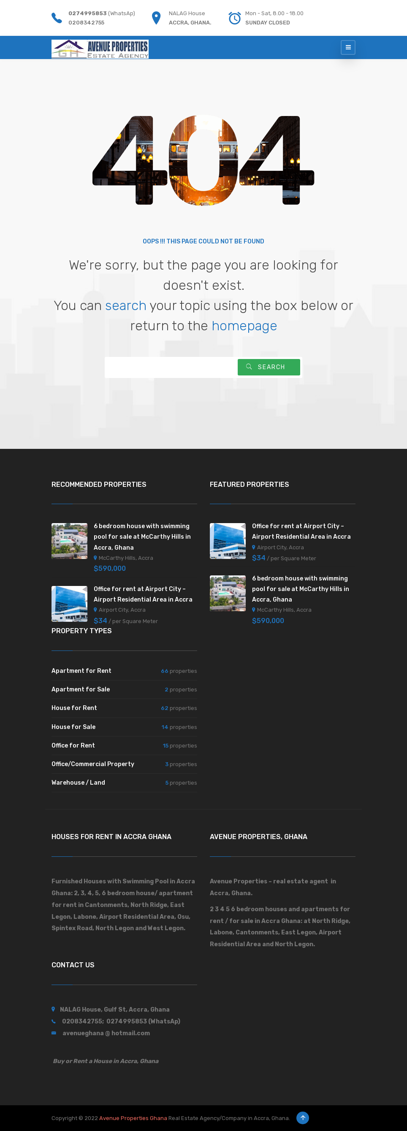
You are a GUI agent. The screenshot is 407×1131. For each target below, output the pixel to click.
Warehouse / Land (78, 782)
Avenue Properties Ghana (133, 1118)
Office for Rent (73, 745)
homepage (244, 326)
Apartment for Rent (81, 671)
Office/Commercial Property (93, 764)
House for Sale (73, 727)
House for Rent (74, 708)
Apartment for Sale (81, 689)
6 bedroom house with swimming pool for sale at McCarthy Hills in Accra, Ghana (142, 537)
